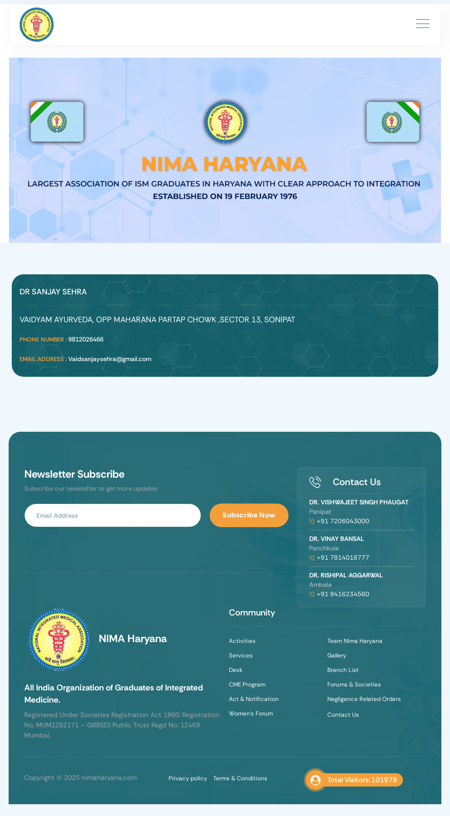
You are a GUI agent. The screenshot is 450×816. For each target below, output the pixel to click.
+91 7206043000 (343, 521)
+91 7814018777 (343, 557)
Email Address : (43, 359)
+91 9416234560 (343, 594)
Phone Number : (43, 339)
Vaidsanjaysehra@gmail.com (109, 359)
